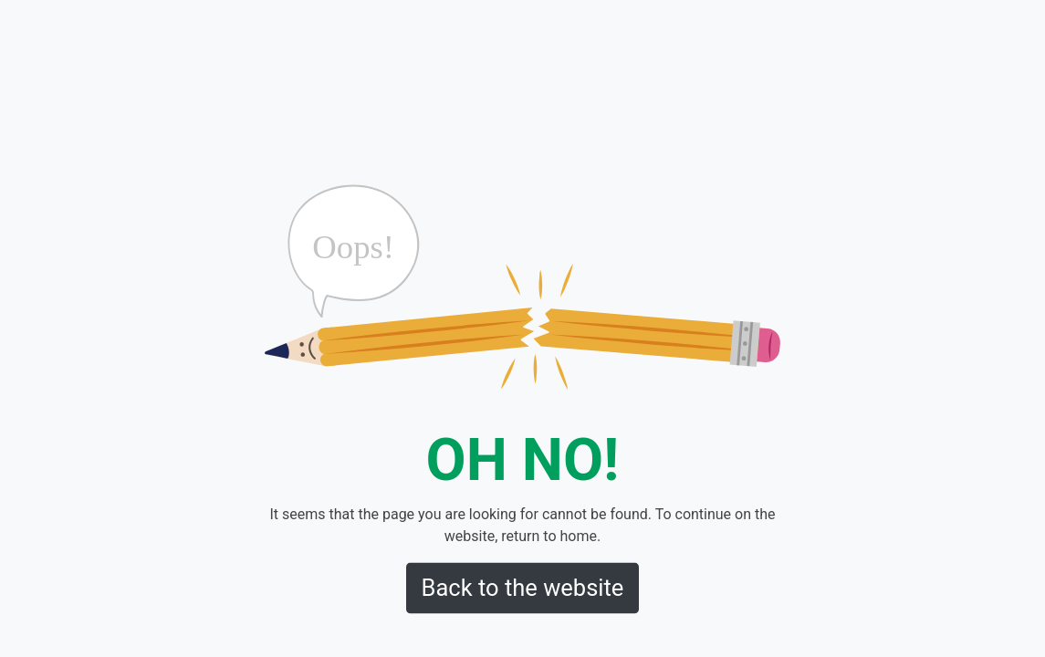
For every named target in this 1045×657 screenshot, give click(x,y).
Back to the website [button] (523, 587)
